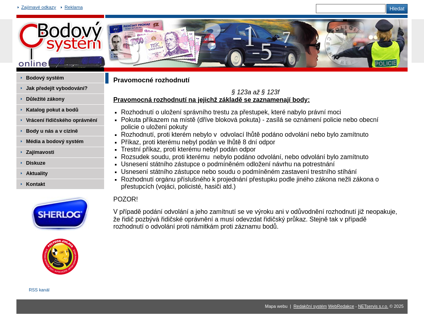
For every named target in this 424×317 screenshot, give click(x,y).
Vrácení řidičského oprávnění (61, 120)
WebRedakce (341, 306)
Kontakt (35, 184)
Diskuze (35, 163)
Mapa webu (276, 306)
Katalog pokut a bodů (52, 110)
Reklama (73, 7)
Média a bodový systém (55, 141)
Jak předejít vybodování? (57, 88)
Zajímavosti (40, 152)
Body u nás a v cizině (52, 131)
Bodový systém (45, 78)
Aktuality (37, 173)
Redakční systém (310, 306)
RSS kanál (39, 289)
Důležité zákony (45, 99)
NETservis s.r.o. (373, 306)
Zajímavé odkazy (38, 7)
